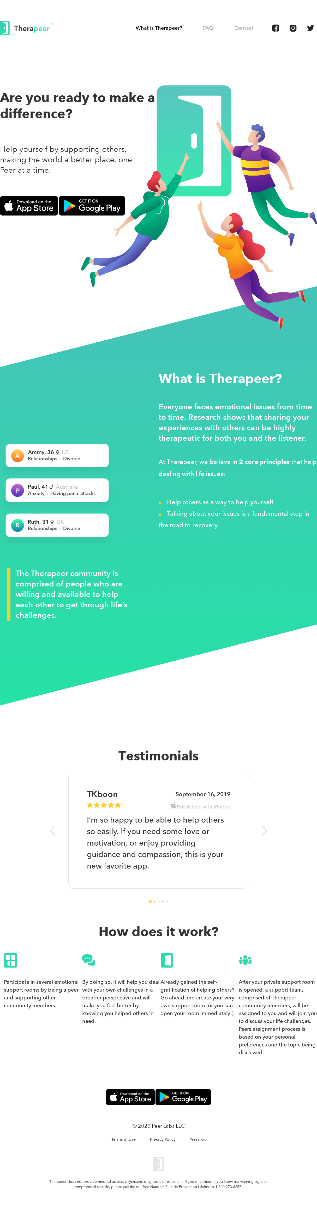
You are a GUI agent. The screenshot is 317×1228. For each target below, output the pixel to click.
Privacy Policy (163, 1139)
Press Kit (197, 1139)
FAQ (208, 28)
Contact (243, 28)
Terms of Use (123, 1139)
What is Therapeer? (159, 28)
